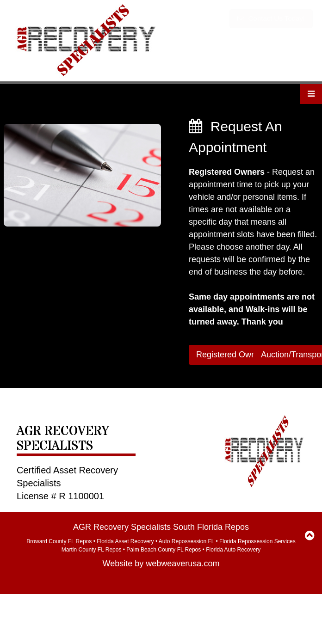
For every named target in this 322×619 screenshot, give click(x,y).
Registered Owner (229, 354)
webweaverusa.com (182, 563)
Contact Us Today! (271, 18)
